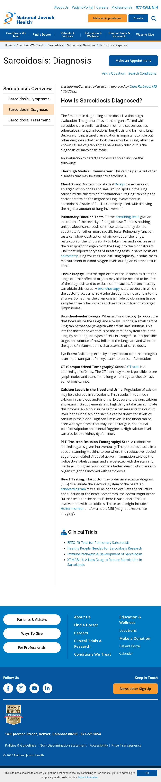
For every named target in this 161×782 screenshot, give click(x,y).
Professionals (122, 7)
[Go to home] (28, 18)
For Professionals (32, 647)
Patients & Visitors (67, 35)
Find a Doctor (42, 34)
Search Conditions (142, 73)
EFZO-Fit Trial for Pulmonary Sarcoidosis (98, 542)
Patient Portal (82, 7)
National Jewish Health (29, 755)
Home (8, 45)
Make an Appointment (107, 18)
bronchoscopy (109, 288)
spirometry (69, 256)
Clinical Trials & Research (119, 35)
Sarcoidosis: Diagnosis (28, 109)
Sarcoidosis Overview (81, 45)
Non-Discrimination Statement (63, 745)
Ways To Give (32, 633)
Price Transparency (126, 745)
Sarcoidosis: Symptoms (29, 98)
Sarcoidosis (55, 45)
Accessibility (99, 745)
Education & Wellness (93, 35)
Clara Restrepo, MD (143, 86)
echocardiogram (73, 489)
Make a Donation (134, 638)
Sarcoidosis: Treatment (29, 120)
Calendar (126, 653)
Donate (138, 18)
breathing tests (127, 217)
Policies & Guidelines (20, 745)
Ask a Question (113, 73)
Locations (128, 630)
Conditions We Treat (16, 35)
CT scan (133, 367)
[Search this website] (154, 18)
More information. (88, 777)
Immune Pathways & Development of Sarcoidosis (104, 554)
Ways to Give (145, 34)
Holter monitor (72, 508)
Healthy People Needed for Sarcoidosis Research (104, 548)
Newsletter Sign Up (135, 688)
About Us (61, 7)
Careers (103, 7)
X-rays (120, 184)
